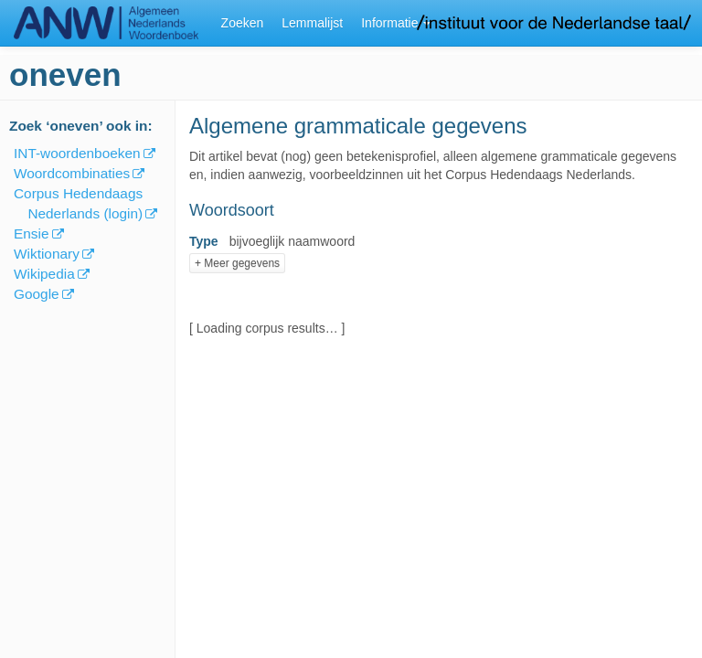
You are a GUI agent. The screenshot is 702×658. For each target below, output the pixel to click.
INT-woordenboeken (77, 153)
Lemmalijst (312, 23)
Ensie (31, 233)
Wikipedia (44, 273)
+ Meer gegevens (237, 263)
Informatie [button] (396, 23)
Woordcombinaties (72, 173)
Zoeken (242, 23)
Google (36, 294)
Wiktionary (47, 253)
